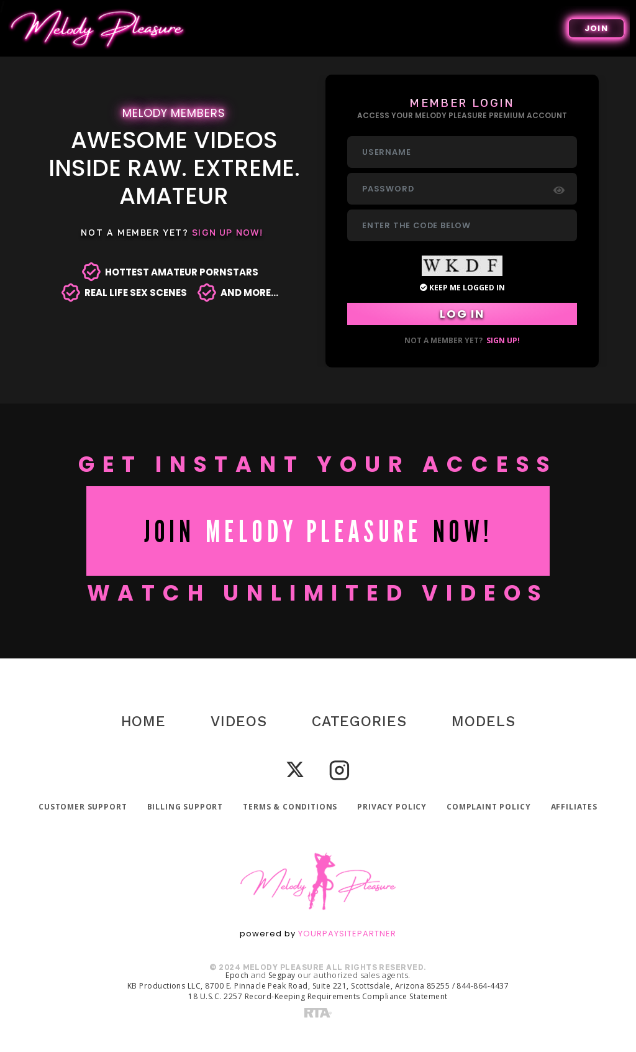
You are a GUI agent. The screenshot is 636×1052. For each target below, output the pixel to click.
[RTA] (318, 1012)
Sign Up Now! (227, 232)
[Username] (462, 152)
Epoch (236, 975)
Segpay (282, 975)
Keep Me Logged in (462, 287)
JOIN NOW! (318, 531)
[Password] (462, 189)
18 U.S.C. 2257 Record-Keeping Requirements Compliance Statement (317, 996)
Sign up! (503, 340)
